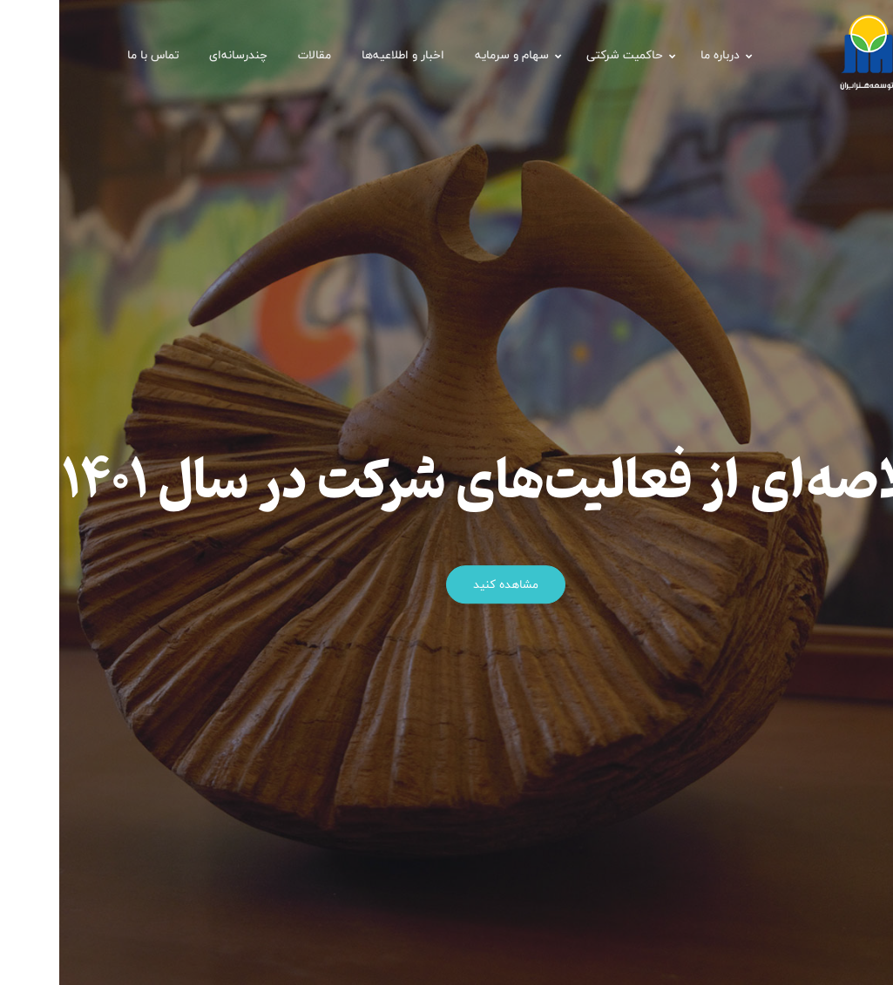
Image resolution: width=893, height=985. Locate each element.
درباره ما (660, 55)
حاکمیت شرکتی (565, 55)
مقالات (255, 55)
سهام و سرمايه (453, 55)
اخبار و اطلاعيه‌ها (343, 55)
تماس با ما (93, 55)
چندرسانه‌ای (179, 55)
